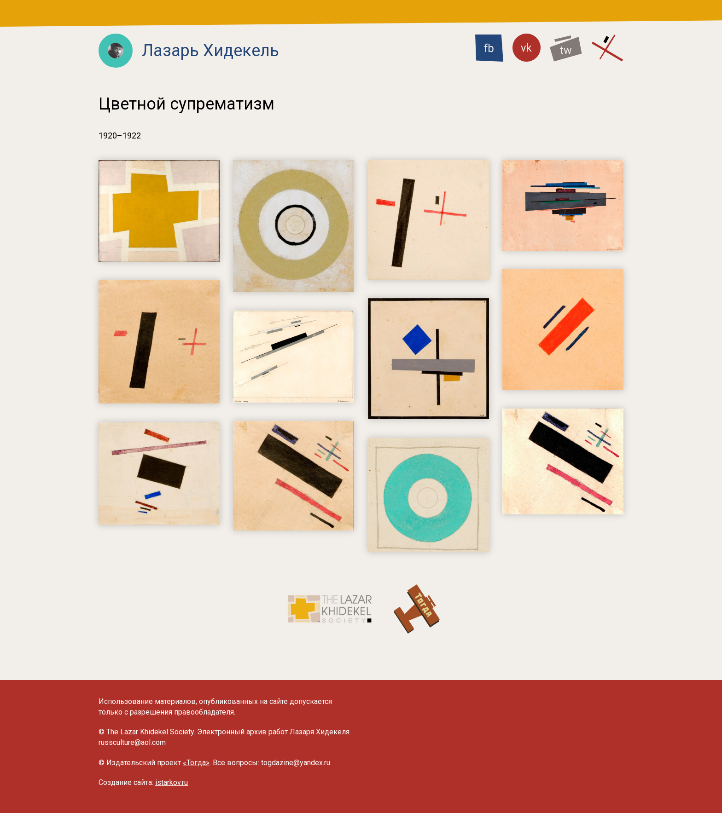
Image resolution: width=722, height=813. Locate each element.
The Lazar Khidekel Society (150, 731)
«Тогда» (196, 762)
